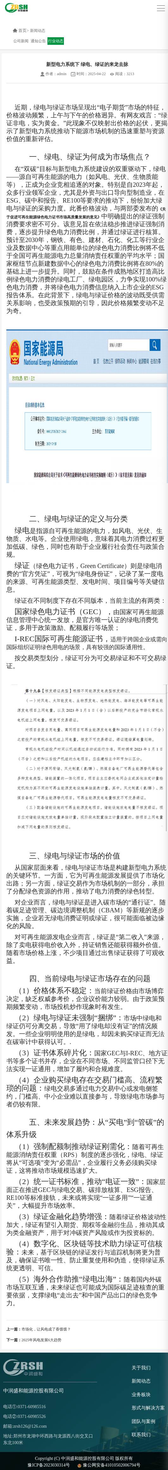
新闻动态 (37, 30)
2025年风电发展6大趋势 (33, 1340)
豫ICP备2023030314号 (49, 1465)
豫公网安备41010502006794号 (108, 1465)
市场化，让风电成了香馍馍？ (38, 1329)
